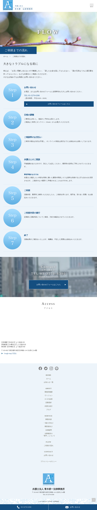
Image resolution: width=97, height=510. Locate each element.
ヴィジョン (49, 395)
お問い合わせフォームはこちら (59, 104)
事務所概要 (49, 392)
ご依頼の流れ (48, 446)
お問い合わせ (48, 455)
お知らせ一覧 (48, 382)
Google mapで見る (10, 353)
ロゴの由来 (49, 399)
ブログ (48, 410)
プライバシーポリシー (49, 461)
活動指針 (48, 402)
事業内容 (48, 419)
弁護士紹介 (49, 406)
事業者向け (49, 426)
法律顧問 (48, 430)
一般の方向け (48, 423)
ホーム (5, 56)
